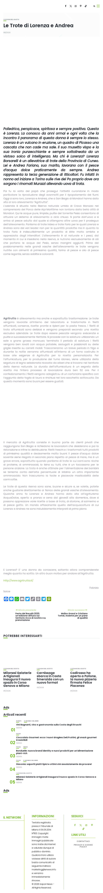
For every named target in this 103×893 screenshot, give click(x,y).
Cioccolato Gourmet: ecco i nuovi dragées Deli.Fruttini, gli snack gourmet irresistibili (56, 739)
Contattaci (83, 841)
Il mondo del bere (31, 721)
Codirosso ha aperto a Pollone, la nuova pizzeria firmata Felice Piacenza (83, 679)
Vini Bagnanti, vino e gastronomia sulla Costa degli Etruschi (48, 724)
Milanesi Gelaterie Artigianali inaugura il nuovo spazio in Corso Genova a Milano (17, 679)
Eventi (18, 721)
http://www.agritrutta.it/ (18, 580)
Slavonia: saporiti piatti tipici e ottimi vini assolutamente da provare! (54, 764)
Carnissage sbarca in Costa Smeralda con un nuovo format (50, 678)
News (25, 747)
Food (18, 733)
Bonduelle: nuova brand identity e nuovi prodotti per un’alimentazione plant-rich (54, 752)
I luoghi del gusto (11, 19)
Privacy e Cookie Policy (83, 846)
